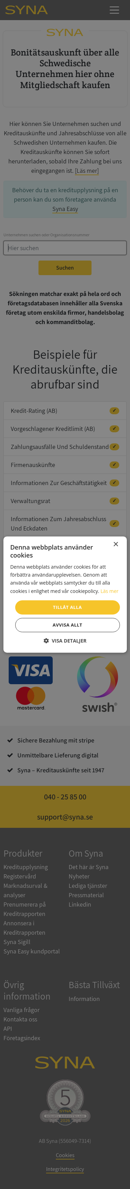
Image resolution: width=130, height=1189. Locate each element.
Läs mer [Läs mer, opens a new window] (110, 591)
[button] (65, 640)
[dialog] (65, 594)
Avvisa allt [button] (67, 625)
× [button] (115, 544)
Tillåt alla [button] (67, 607)
